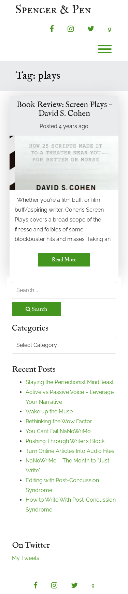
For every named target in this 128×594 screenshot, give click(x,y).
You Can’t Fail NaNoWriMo (58, 431)
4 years (68, 126)
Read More (64, 259)
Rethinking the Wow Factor (59, 421)
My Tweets (25, 558)
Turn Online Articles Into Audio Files (70, 451)
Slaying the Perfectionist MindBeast (70, 382)
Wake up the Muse (49, 411)
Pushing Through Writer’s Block (65, 441)
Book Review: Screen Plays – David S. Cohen (64, 109)
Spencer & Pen (53, 10)
